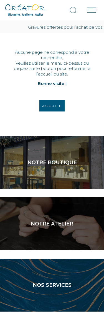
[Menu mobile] (91, 10)
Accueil (52, 106)
